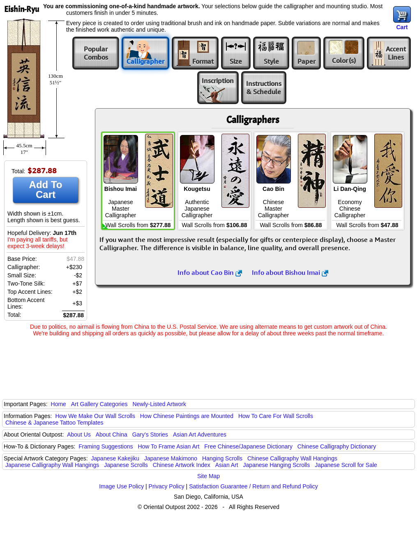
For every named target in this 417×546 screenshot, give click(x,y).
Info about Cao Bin (209, 272)
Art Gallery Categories (99, 404)
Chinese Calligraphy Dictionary (336, 446)
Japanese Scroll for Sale (346, 465)
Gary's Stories (150, 434)
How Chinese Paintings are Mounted (186, 416)
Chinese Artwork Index (181, 465)
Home (58, 404)
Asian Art (226, 465)
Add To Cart (45, 189)
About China (111, 434)
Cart (402, 27)
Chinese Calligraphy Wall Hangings (292, 458)
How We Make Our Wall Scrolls (95, 416)
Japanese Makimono (170, 458)
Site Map (208, 476)
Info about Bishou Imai (290, 272)
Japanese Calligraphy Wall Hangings (52, 465)
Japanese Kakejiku (115, 458)
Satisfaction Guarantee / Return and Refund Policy (253, 486)
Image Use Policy (121, 486)
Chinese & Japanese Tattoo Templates (54, 422)
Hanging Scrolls (222, 458)
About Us (79, 434)
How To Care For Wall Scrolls (275, 416)
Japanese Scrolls (126, 465)
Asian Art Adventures (199, 434)
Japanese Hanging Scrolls (276, 465)
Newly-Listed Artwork (159, 404)
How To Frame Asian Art (168, 446)
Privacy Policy (166, 486)
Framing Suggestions (105, 446)
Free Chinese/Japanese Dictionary (248, 446)
